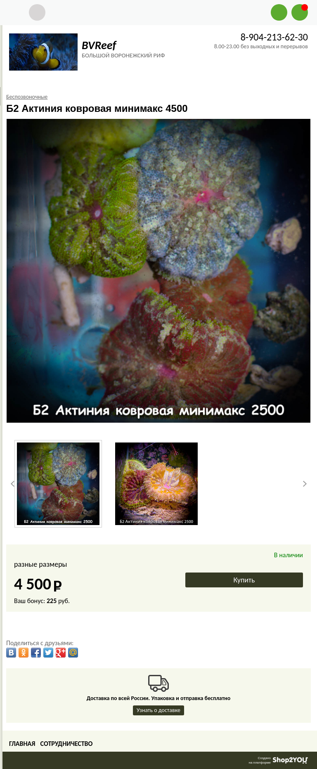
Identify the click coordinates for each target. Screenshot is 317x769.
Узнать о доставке (158, 710)
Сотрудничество (66, 744)
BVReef (99, 45)
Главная (22, 744)
